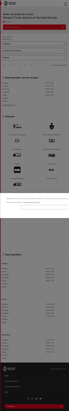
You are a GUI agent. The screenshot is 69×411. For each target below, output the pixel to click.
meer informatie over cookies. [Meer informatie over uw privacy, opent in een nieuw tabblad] (32, 202)
